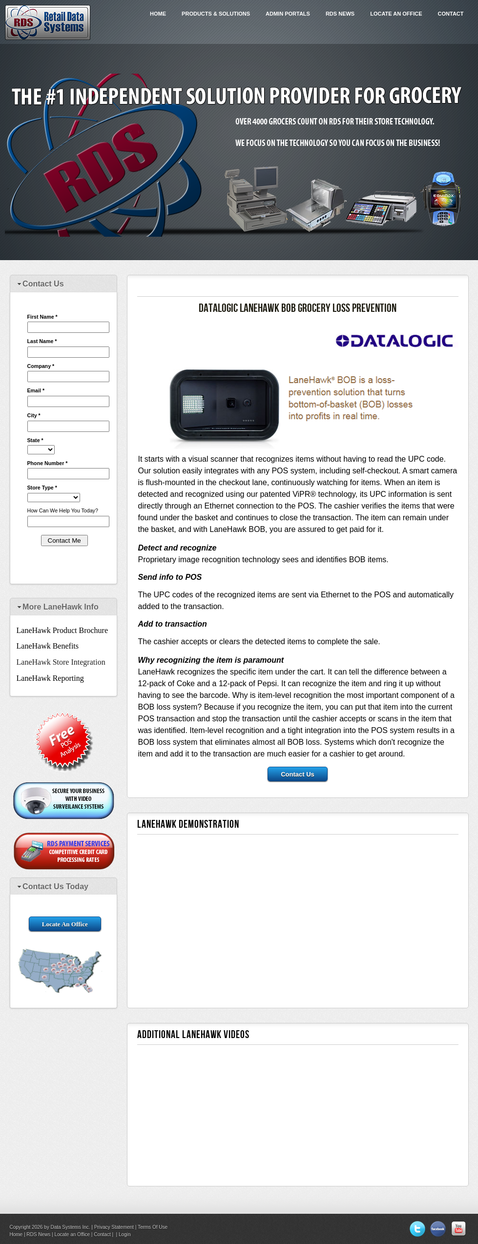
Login (124, 1234)
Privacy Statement (114, 1227)
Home (158, 14)
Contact (451, 14)
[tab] (63, 284)
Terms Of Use (152, 1227)
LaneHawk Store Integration (61, 662)
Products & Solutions (216, 14)
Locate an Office (396, 14)
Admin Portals (288, 14)
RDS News (340, 14)
